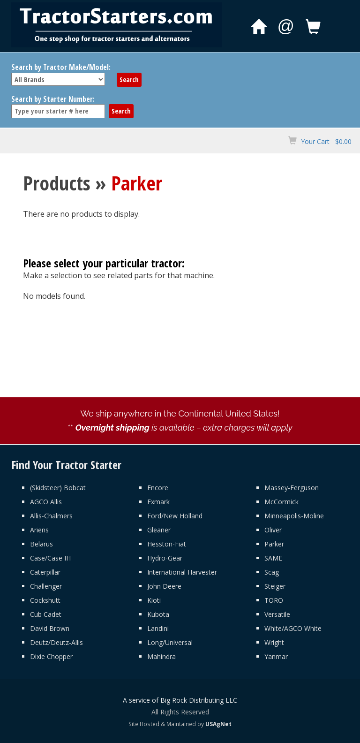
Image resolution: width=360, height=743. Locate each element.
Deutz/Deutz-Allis (56, 642)
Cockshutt (45, 600)
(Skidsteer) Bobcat (58, 487)
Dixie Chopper (51, 656)
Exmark (158, 501)
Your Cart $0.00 (326, 141)
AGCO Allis (46, 501)
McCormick (281, 501)
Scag (271, 572)
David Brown (49, 628)
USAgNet (218, 724)
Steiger (274, 586)
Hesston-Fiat (166, 543)
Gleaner (159, 529)
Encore (157, 487)
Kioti (154, 600)
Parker (274, 543)
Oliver (273, 529)
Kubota (158, 614)
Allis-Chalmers (51, 515)
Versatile (277, 614)
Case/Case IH (50, 557)
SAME (273, 557)
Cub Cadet (45, 614)
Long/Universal (170, 642)
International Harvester (182, 572)
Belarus (41, 543)
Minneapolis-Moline (294, 515)
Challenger (46, 586)
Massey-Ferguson (291, 487)
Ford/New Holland (174, 515)
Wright (274, 642)
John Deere (164, 586)
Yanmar (276, 656)
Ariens (39, 529)
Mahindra (161, 656)
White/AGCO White (293, 628)
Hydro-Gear (164, 557)
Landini (158, 628)
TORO (273, 600)
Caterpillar (45, 572)
